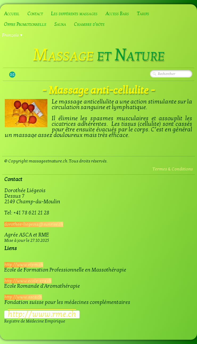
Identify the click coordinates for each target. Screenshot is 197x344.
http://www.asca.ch (23, 297)
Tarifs (143, 13)
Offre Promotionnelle (25, 24)
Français (12, 35)
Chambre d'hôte (89, 24)
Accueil (11, 13)
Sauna (60, 24)
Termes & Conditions (173, 169)
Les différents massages (74, 13)
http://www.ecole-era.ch (27, 280)
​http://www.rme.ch (42, 315)
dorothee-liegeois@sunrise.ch (33, 224)
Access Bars (117, 13)
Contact (35, 13)
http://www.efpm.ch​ (23, 264)
